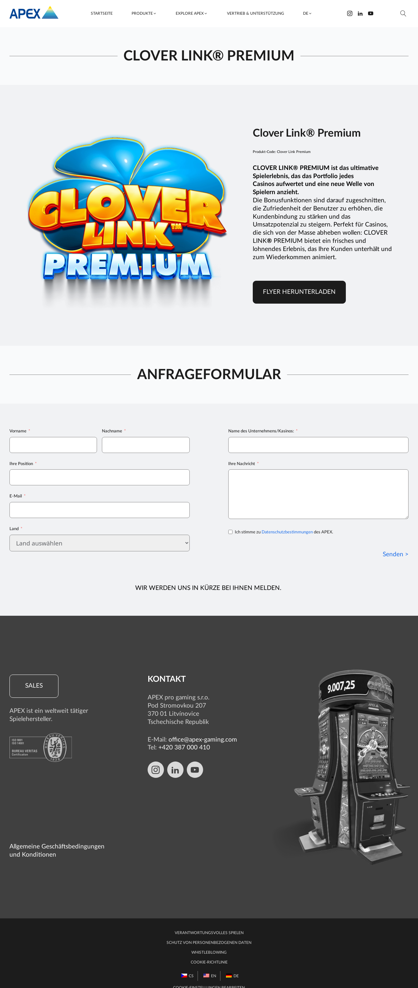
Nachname (112, 431)
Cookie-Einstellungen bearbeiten (209, 976)
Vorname (17, 431)
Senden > (396, 554)
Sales (34, 686)
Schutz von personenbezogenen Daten (209, 930)
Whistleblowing (209, 940)
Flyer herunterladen (299, 292)
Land (14, 529)
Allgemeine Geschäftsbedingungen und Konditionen (56, 838)
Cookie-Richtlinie (209, 950)
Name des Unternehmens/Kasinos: (261, 431)
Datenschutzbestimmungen (287, 532)
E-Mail (15, 496)
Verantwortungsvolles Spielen (209, 921)
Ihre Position (21, 463)
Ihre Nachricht (241, 463)
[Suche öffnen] (403, 13)
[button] (144, 13)
